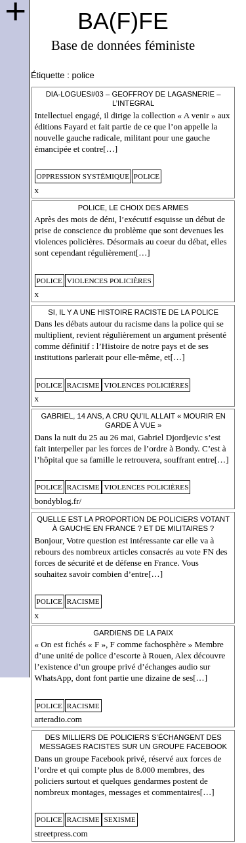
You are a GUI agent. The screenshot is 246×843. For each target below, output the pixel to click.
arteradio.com (58, 719)
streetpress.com (61, 833)
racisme (83, 385)
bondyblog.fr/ (58, 501)
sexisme (119, 819)
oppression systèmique (83, 176)
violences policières (109, 281)
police (146, 176)
